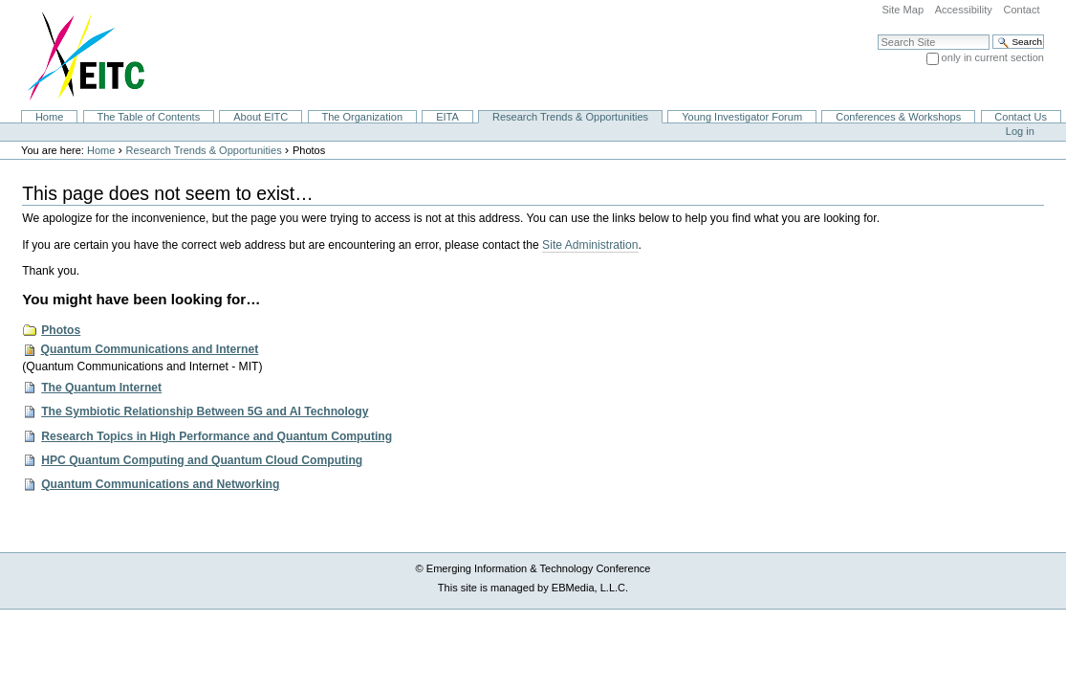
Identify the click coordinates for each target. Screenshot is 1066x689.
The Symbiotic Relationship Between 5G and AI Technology (204, 411)
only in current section (993, 57)
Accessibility (963, 9)
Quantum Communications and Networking (160, 484)
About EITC (260, 116)
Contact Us (1020, 116)
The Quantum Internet (101, 387)
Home (49, 116)
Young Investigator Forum (742, 116)
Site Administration (590, 245)
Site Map (902, 9)
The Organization (361, 116)
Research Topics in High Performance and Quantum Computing (216, 436)
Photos (60, 330)
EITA (447, 116)
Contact (1021, 9)
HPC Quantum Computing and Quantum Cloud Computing (201, 460)
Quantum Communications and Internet (150, 349)
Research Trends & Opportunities (570, 116)
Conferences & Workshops (898, 116)
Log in (1020, 131)
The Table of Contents (148, 116)
